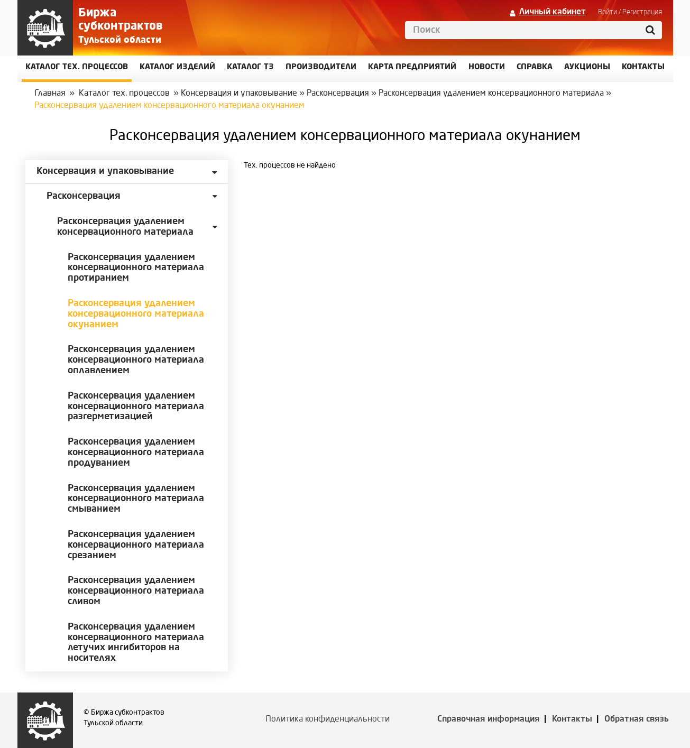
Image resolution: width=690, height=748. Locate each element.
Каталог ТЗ (250, 67)
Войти (607, 12)
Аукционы (587, 67)
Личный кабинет (552, 12)
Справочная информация (488, 719)
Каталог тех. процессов (124, 93)
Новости (486, 67)
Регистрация (642, 12)
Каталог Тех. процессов (76, 67)
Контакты (572, 719)
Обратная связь (636, 719)
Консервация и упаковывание (239, 93)
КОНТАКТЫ (643, 67)
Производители (321, 67)
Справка (535, 67)
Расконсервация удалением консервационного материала (491, 93)
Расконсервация (338, 93)
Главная (50, 93)
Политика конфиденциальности (327, 719)
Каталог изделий (177, 67)
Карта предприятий (412, 67)
